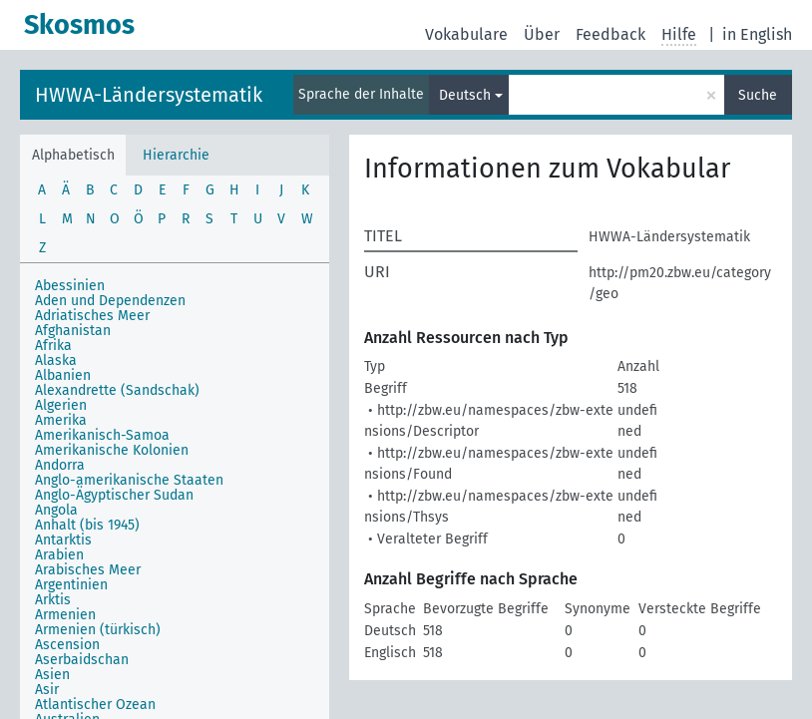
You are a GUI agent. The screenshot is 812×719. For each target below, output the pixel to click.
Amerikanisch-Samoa (102, 435)
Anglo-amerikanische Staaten (129, 480)
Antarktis (63, 540)
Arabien (59, 554)
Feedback (610, 34)
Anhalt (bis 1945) (87, 525)
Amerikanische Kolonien (112, 450)
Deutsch (465, 95)
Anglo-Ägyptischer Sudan (114, 495)
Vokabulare (466, 34)
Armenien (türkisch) (98, 629)
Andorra (60, 465)
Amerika (61, 420)
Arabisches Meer (88, 569)
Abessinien (70, 285)
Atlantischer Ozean (95, 704)
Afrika (53, 345)
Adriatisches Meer (92, 315)
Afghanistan (73, 330)
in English (757, 34)
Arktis (53, 599)
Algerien (61, 405)
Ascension (67, 644)
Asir (47, 689)
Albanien (63, 375)
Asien (52, 674)
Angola (56, 510)
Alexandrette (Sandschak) (117, 390)
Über (542, 34)
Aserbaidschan (82, 659)
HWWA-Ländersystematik (148, 95)
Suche (757, 95)
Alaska (56, 360)
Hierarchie (176, 155)
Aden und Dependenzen (110, 300)
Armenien (65, 614)
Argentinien (71, 584)
